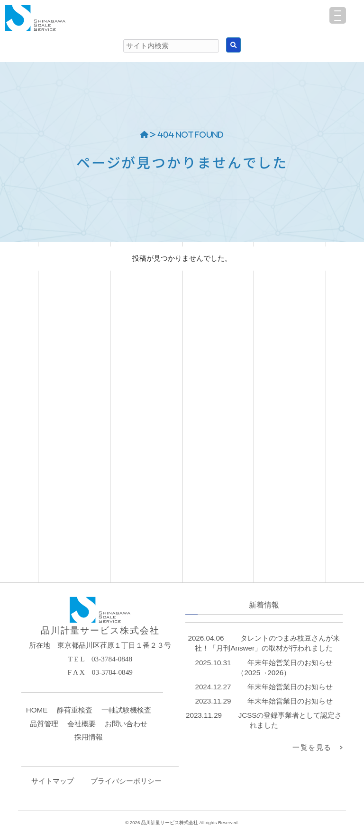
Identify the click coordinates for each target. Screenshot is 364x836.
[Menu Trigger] (337, 15)
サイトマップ (52, 781)
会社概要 (81, 724)
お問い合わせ (126, 724)
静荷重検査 (74, 710)
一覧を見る (312, 747)
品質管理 (44, 724)
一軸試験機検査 (126, 710)
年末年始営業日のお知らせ (290, 687)
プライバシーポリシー (126, 781)
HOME (37, 710)
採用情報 (88, 737)
